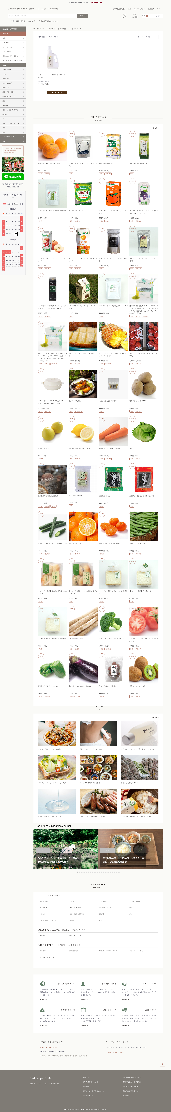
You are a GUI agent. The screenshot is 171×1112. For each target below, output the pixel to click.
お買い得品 (6, 42)
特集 (129, 9)
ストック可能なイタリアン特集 (12, 60)
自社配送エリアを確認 (9, 29)
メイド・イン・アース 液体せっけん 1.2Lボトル (52, 76)
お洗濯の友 (62, 29)
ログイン (160, 9)
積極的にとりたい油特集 (10, 56)
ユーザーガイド (139, 9)
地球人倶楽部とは (119, 9)
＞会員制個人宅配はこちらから (47, 21)
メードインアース (75, 29)
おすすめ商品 (7, 51)
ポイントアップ (7, 47)
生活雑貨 (52, 29)
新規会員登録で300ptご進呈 (25, 21)
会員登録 (151, 9)
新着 (4, 38)
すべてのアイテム (39, 29)
